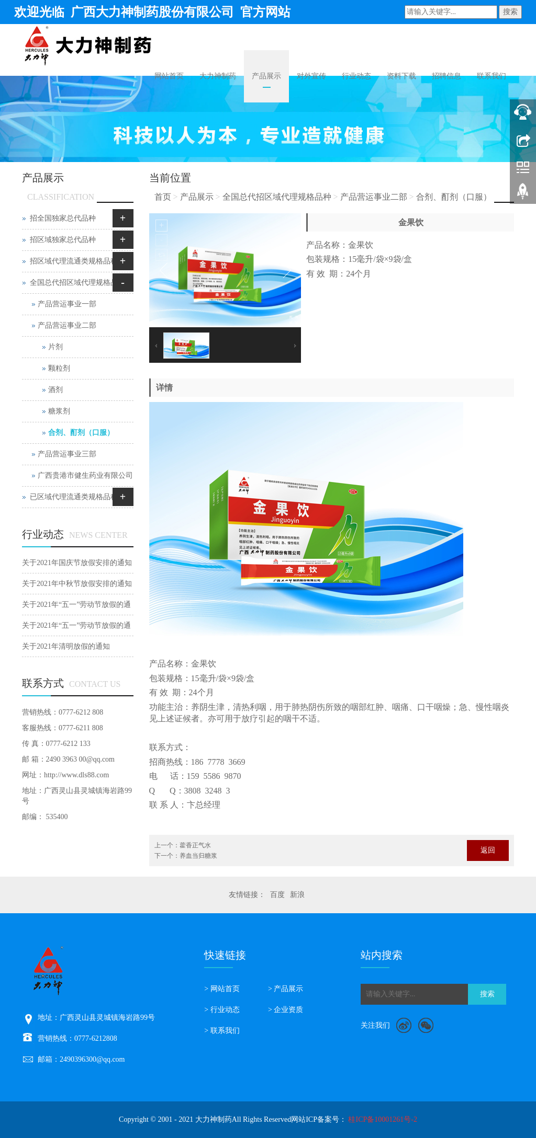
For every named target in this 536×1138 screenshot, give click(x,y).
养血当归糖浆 (198, 855)
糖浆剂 (59, 411)
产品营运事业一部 (67, 304)
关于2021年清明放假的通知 (66, 646)
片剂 (55, 347)
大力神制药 (217, 76)
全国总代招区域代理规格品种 (276, 196)
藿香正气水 (195, 845)
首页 (162, 196)
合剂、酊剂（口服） (454, 196)
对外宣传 (311, 76)
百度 (277, 895)
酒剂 (55, 390)
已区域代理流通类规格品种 (74, 497)
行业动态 (356, 76)
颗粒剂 (59, 368)
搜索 (510, 12)
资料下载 (401, 76)
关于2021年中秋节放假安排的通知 (77, 584)
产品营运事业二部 (373, 196)
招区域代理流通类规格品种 (74, 261)
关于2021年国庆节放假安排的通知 (77, 563)
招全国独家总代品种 (63, 218)
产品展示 (266, 76)
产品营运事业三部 (67, 454)
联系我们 (491, 76)
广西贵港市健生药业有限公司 (85, 475)
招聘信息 (446, 76)
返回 (488, 850)
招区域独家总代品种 (63, 240)
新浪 (297, 895)
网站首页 (169, 76)
